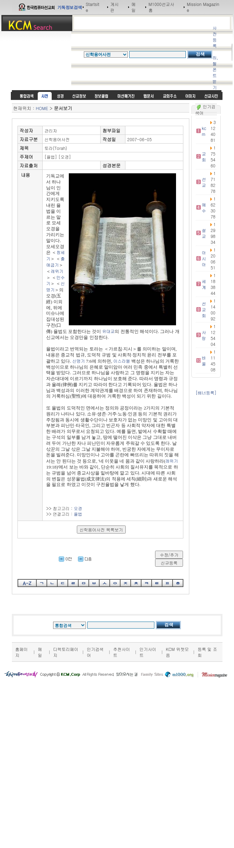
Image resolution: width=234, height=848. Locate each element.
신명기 (78, 361)
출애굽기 (55, 261)
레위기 (57, 271)
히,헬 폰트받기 (215, 72)
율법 (78, 514)
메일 (133, 7)
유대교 (108, 331)
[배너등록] (206, 393)
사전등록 (214, 37)
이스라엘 (122, 361)
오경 (78, 508)
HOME (42, 108)
